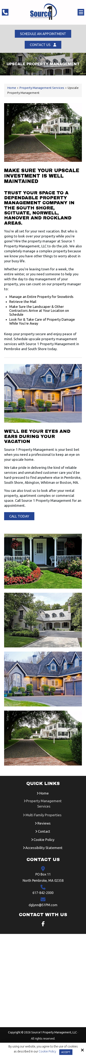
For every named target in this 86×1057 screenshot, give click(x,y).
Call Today (19, 517)
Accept (65, 1052)
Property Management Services (41, 88)
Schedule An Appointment (43, 34)
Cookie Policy (47, 1051)
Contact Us (43, 45)
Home (11, 88)
